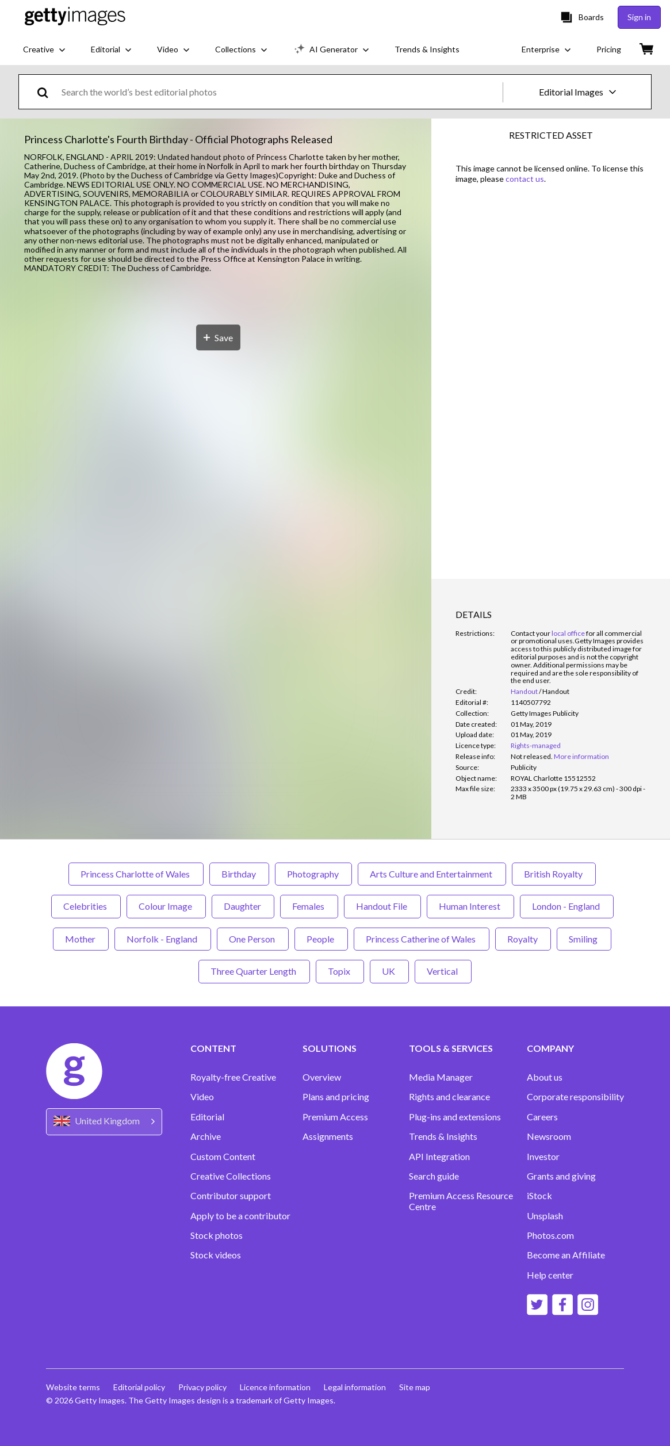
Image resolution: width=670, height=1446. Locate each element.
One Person (253, 938)
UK (389, 971)
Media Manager (441, 1077)
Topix (340, 971)
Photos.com (550, 1235)
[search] (47, 92)
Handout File (382, 906)
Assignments (328, 1136)
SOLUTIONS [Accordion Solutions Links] (330, 1048)
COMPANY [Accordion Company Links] (550, 1048)
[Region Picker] (104, 1121)
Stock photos (216, 1235)
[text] (280, 91)
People (321, 938)
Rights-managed (536, 745)
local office (568, 633)
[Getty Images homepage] (75, 17)
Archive (205, 1136)
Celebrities (86, 906)
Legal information (357, 1387)
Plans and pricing (336, 1097)
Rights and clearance (449, 1097)
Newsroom (549, 1136)
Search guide (434, 1176)
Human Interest (470, 906)
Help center (550, 1275)
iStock (539, 1196)
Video (202, 1097)
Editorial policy (140, 1387)
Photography (313, 873)
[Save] (218, 771)
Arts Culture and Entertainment (432, 873)
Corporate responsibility (575, 1097)
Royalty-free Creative (233, 1077)
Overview (322, 1077)
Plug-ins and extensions (455, 1117)
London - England (567, 906)
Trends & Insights (443, 1136)
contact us (525, 179)
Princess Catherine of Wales (421, 938)
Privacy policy (203, 1387)
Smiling (584, 938)
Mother (81, 938)
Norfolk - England (163, 938)
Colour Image (166, 906)
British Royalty (554, 873)
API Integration (439, 1156)
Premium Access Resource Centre (461, 1201)
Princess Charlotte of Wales (136, 873)
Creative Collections (230, 1176)
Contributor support (230, 1196)
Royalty (523, 938)
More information (581, 756)
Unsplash (545, 1216)
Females (309, 906)
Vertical (443, 971)
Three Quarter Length (254, 971)
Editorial (207, 1117)
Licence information (277, 1387)
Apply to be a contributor (240, 1216)
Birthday (239, 873)
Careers (542, 1117)
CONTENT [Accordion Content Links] (213, 1048)
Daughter (243, 906)
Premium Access (335, 1117)
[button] (215, 516)
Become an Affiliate (566, 1255)
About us (544, 1077)
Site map (417, 1387)
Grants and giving (561, 1176)
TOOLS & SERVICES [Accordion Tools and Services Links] (451, 1048)
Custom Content (222, 1156)
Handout (524, 691)
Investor (543, 1156)
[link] (532, 756)
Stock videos (215, 1255)
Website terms (73, 1387)
